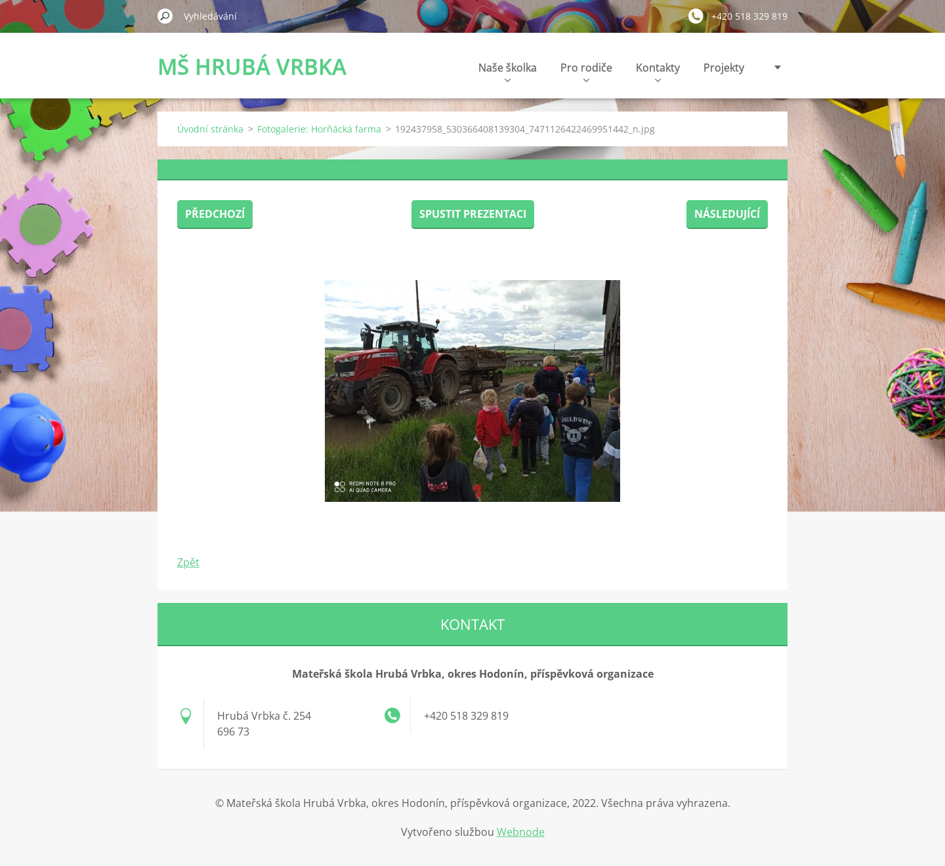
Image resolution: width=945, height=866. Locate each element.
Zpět (188, 562)
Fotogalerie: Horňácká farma (319, 129)
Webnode (521, 832)
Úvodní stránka (210, 129)
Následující (727, 214)
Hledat (165, 16)
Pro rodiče (586, 71)
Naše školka (507, 71)
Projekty (724, 67)
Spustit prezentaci (472, 214)
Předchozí (215, 214)
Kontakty (658, 71)
